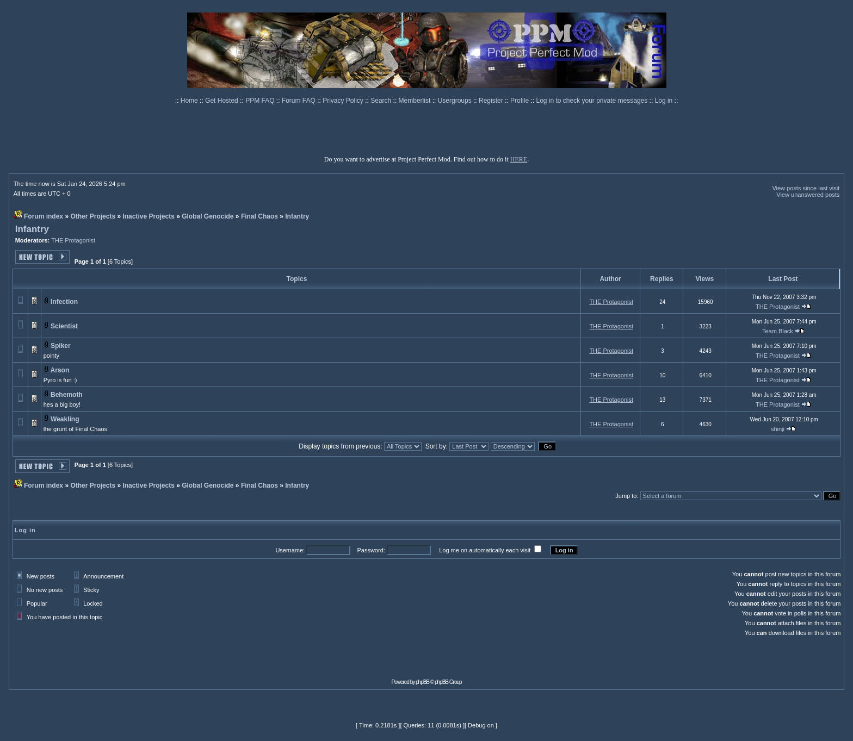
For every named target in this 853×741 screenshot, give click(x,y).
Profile (520, 100)
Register (492, 100)
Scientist (64, 326)
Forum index (43, 216)
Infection (64, 302)
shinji (777, 429)
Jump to (625, 496)
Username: (290, 550)
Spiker (61, 346)
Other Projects (92, 216)
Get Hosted (222, 100)
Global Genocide (207, 216)
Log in (664, 100)
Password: (371, 550)
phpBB (422, 682)
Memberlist (415, 100)
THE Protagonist (73, 240)
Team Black (777, 331)
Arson (60, 370)
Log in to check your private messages (592, 100)
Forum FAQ (299, 100)
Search (381, 100)
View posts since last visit (805, 188)
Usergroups (455, 100)
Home (190, 100)
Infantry (297, 216)
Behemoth (67, 394)
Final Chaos (259, 216)
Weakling (65, 419)
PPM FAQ (260, 100)
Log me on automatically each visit (484, 550)
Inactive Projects (148, 216)
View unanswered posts (807, 194)
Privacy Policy (344, 100)
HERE (518, 159)
